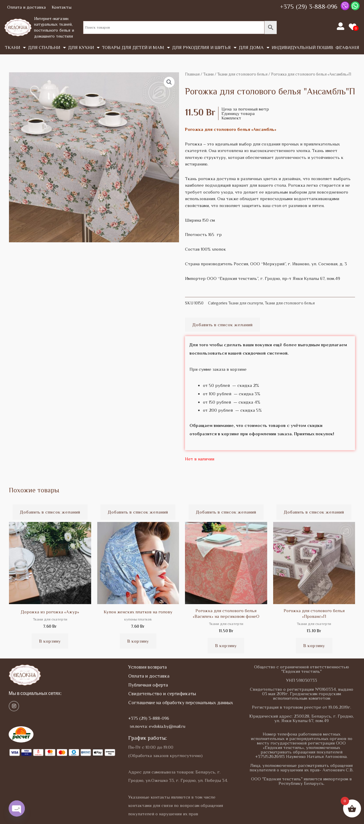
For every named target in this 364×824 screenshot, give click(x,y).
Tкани (15, 47)
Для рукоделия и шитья (204, 47)
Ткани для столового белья (242, 74)
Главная (192, 74)
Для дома (254, 47)
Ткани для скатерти (245, 303)
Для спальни (47, 47)
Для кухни (84, 47)
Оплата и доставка (26, 7)
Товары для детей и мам (136, 47)
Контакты (61, 7)
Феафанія (347, 47)
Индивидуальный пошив (302, 47)
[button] (169, 82)
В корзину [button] (50, 641)
